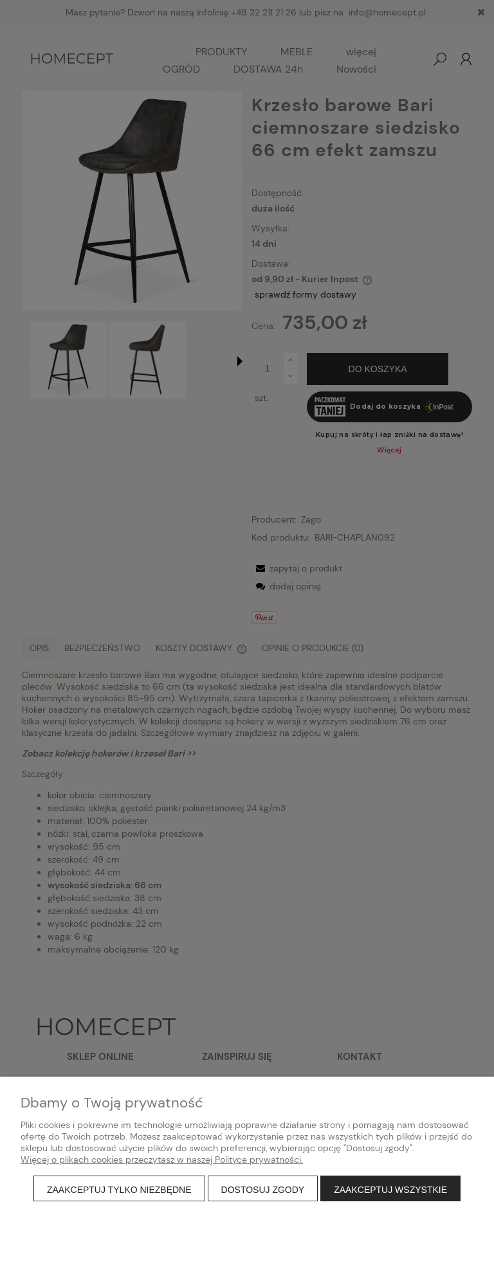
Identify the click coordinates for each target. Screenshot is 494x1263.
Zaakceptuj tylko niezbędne (119, 1190)
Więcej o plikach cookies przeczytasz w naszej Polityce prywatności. (162, 1159)
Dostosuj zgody (263, 1190)
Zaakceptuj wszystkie (390, 1190)
